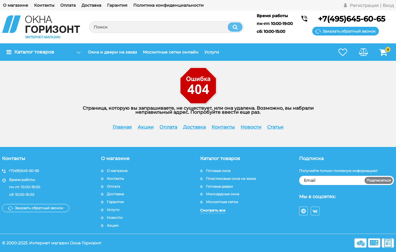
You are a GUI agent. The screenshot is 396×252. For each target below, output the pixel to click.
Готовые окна (218, 170)
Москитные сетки (222, 202)
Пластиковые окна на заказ (231, 178)
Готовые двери (219, 186)
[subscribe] (346, 180)
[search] (166, 27)
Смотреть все (212, 210)
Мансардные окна (222, 194)
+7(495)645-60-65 (351, 19)
